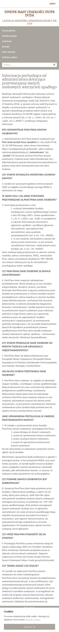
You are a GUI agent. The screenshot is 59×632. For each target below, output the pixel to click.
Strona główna (8, 30)
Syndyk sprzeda (9, 36)
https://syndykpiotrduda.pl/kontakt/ (20, 148)
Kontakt (5, 46)
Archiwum (7, 41)
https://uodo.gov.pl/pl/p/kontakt (38, 560)
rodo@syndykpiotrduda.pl (15, 152)
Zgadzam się (29, 627)
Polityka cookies (9, 57)
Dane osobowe (8, 52)
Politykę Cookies (32, 619)
